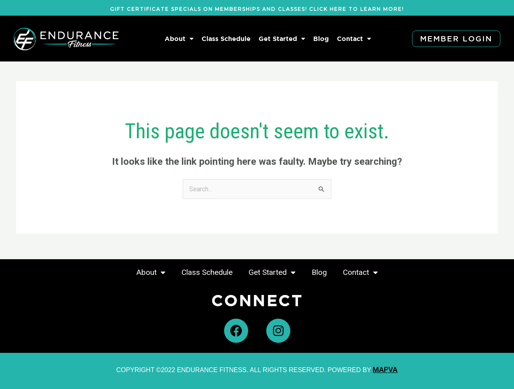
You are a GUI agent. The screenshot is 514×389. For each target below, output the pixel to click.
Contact (354, 38)
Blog (321, 38)
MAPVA (385, 369)
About (179, 38)
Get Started (282, 38)
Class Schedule (226, 38)
